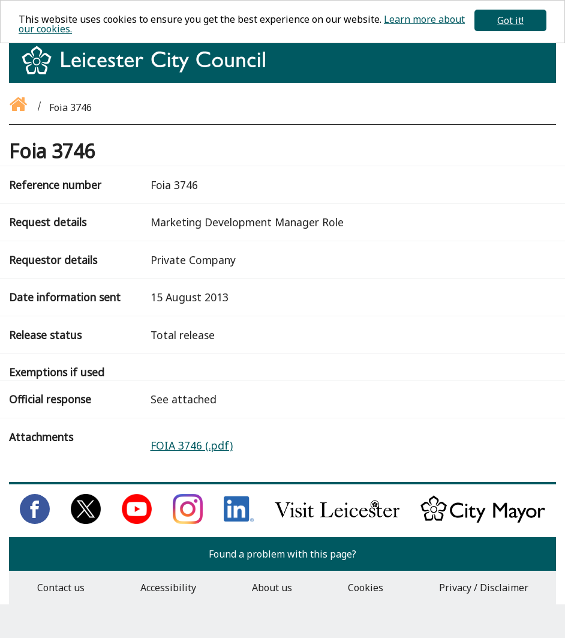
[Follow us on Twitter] (86, 520)
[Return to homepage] (148, 70)
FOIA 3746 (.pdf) (192, 445)
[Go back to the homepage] (19, 107)
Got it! (510, 20)
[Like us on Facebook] (35, 520)
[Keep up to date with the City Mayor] (482, 520)
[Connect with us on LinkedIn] (239, 520)
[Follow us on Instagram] (188, 520)
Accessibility (168, 587)
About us (272, 587)
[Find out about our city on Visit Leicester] (337, 520)
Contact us (61, 587)
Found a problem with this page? (282, 554)
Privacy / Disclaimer (483, 587)
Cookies (365, 587)
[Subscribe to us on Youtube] (137, 520)
